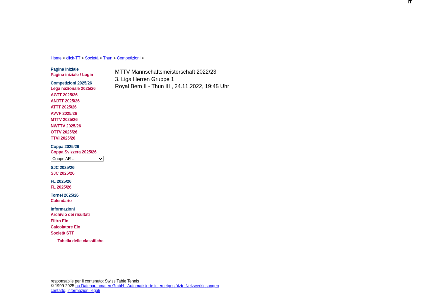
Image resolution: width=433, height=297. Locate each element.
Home (56, 58)
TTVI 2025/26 (63, 138)
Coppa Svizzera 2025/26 (73, 152)
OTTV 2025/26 (64, 132)
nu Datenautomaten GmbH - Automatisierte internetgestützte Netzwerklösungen (147, 285)
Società (91, 58)
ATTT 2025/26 (63, 107)
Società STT (62, 233)
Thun (107, 58)
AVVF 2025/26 (64, 113)
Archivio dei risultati (70, 214)
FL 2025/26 (61, 187)
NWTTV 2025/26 (66, 126)
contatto (58, 290)
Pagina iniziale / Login (72, 74)
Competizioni (128, 58)
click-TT (73, 58)
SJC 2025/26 (62, 173)
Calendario (61, 200)
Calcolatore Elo (65, 227)
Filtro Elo (59, 221)
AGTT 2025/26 (64, 95)
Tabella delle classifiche (81, 241)
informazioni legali (83, 290)
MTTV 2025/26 (64, 119)
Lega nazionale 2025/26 (73, 88)
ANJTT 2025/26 (65, 101)
